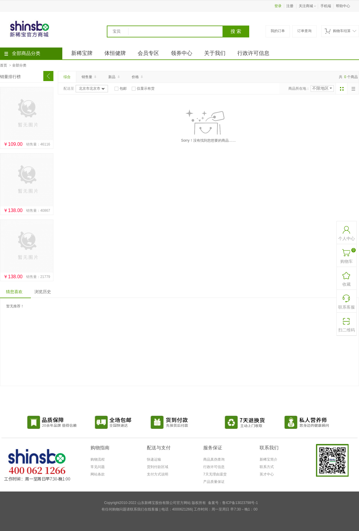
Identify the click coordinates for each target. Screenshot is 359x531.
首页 (3, 65)
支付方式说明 (157, 474)
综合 (67, 77)
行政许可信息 (253, 53)
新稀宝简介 (268, 459)
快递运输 (154, 459)
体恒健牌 (115, 53)
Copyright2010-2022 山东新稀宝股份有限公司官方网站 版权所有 (155, 503)
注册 (289, 6)
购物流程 (97, 459)
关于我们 (214, 53)
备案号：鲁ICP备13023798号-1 (233, 503)
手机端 (325, 6)
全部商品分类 (22, 53)
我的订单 (278, 31)
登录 (278, 6)
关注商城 (308, 6)
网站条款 (97, 474)
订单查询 (304, 31)
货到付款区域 (157, 467)
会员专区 (148, 53)
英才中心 (267, 474)
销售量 (90, 77)
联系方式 (267, 467)
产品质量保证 (214, 482)
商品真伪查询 (214, 459)
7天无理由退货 (215, 474)
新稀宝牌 (82, 53)
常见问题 (97, 467)
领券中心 (181, 53)
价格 (138, 77)
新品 (114, 77)
